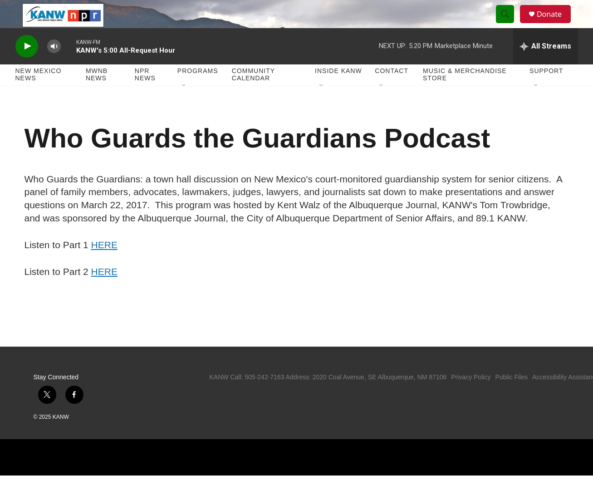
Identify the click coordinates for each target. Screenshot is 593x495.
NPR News (145, 94)
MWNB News (97, 94)
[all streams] (545, 66)
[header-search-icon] (509, 24)
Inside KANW (338, 90)
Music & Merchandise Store (465, 94)
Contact (391, 90)
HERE (104, 264)
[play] (27, 66)
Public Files (511, 396)
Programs (197, 90)
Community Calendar (253, 94)
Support (546, 90)
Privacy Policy (470, 396)
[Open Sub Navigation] (184, 105)
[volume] (54, 66)
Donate (555, 24)
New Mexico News (38, 94)
